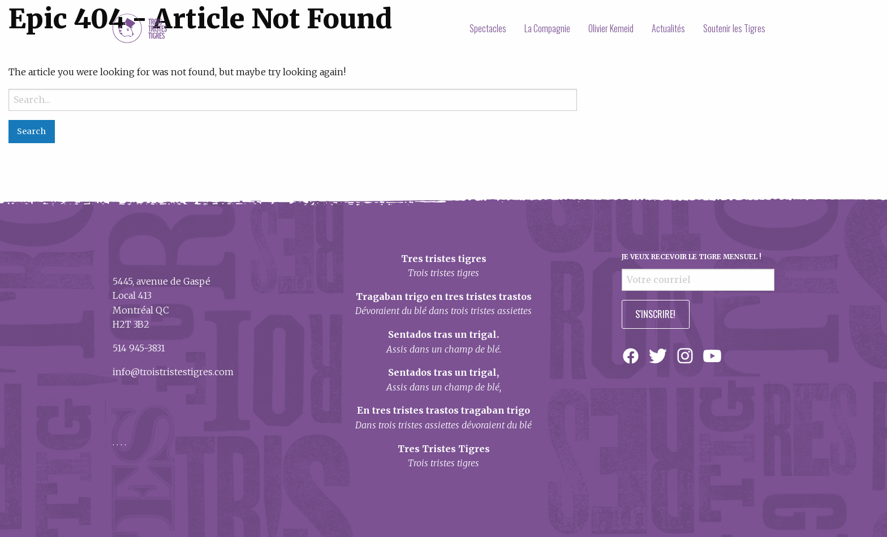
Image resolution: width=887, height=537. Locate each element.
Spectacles (488, 28)
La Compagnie (547, 28)
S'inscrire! (655, 314)
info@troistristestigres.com (173, 371)
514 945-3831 (139, 348)
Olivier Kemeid (611, 28)
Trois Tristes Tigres (140, 28)
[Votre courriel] (698, 280)
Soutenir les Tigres (734, 28)
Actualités (668, 28)
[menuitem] (487, 28)
